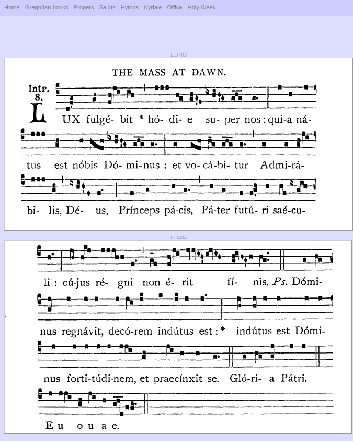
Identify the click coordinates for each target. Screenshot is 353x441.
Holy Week (202, 7)
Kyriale (153, 7)
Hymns (130, 7)
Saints (107, 7)
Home (12, 7)
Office (175, 7)
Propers (83, 7)
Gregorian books (47, 7)
